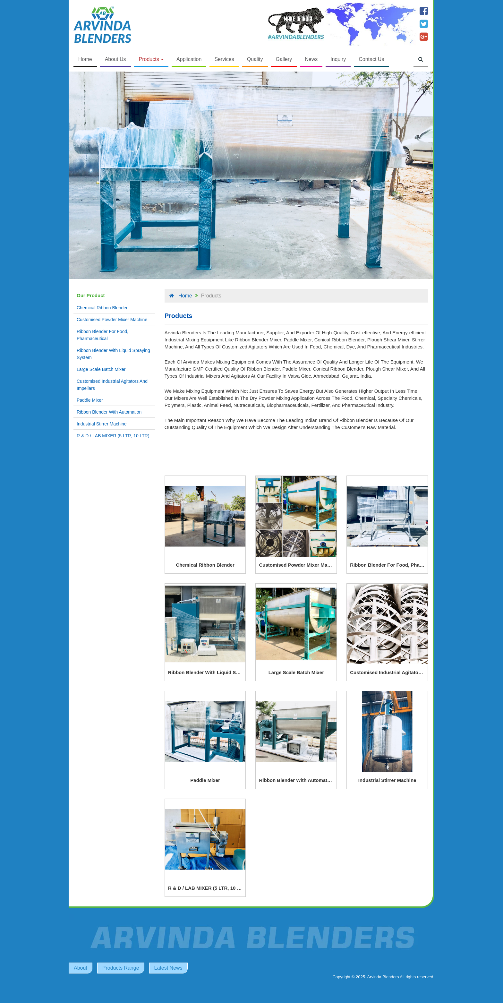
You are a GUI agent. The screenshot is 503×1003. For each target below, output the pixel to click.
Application (188, 59)
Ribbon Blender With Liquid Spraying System (113, 354)
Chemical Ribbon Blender (102, 307)
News (311, 59)
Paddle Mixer (90, 400)
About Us (115, 59)
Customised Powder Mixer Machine (112, 319)
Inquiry (338, 59)
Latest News (168, 968)
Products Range (120, 968)
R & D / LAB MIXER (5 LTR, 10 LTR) (113, 435)
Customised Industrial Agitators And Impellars (112, 385)
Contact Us (371, 59)
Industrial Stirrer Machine (102, 423)
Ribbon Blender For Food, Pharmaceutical (102, 335)
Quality (255, 59)
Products (151, 59)
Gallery (284, 59)
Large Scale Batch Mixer (101, 369)
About (80, 968)
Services (224, 59)
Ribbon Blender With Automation (109, 412)
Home (85, 59)
